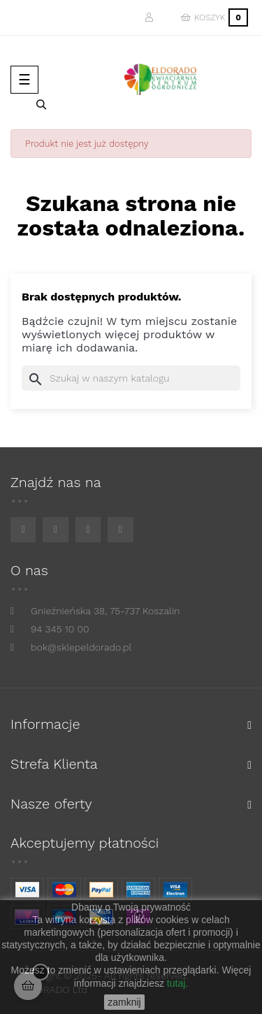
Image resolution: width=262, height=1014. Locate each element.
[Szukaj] (131, 378)
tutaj (176, 983)
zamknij (124, 1002)
